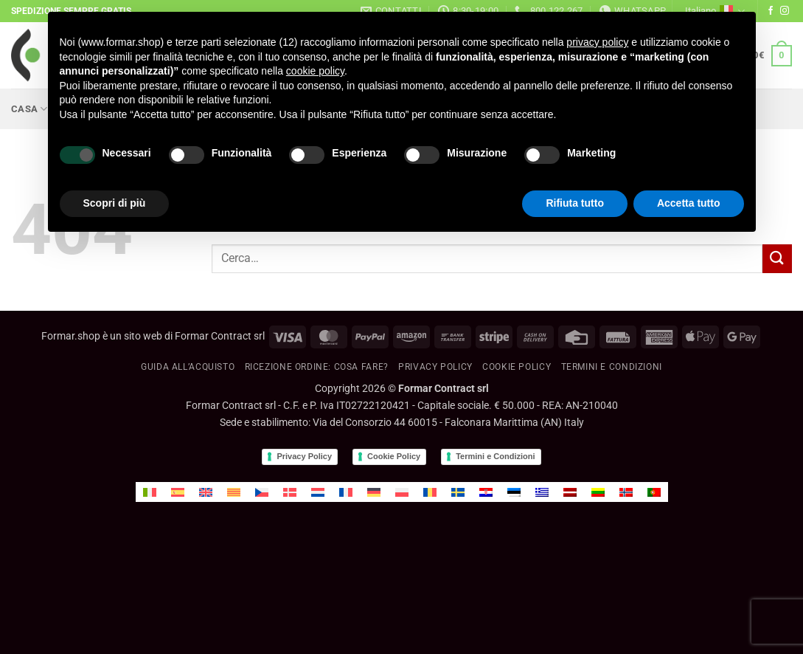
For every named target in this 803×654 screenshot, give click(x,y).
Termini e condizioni (611, 367)
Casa (29, 109)
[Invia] (777, 258)
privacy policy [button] (597, 42)
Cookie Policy (393, 456)
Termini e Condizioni (495, 456)
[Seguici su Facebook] (770, 11)
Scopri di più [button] (114, 203)
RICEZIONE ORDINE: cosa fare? (317, 367)
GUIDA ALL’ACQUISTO (187, 367)
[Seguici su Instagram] (784, 11)
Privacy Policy (435, 367)
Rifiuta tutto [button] (575, 203)
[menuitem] (150, 492)
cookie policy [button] (315, 71)
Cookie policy (516, 367)
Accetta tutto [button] (688, 203)
